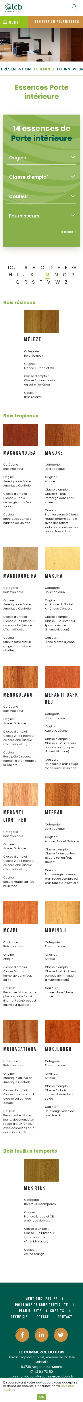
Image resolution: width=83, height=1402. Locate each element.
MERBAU (54, 812)
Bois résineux (19, 302)
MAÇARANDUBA (19, 453)
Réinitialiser (68, 232)
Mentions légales (41, 1299)
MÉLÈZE (32, 339)
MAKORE (54, 453)
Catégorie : (32, 351)
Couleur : (30, 393)
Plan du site (30, 1311)
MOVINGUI (56, 930)
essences (44, 69)
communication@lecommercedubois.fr (41, 1376)
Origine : (30, 364)
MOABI (10, 930)
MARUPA (54, 576)
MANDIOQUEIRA (20, 576)
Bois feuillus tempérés (30, 1150)
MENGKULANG (18, 695)
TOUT (13, 267)
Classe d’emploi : (36, 376)
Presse (43, 1317)
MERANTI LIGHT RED (15, 816)
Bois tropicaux (21, 415)
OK (41, 1397)
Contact (65, 1317)
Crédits (57, 1311)
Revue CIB (19, 1317)
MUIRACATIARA (20, 1049)
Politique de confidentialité (41, 1305)
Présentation (16, 69)
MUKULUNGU (58, 1049)
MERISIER (34, 1187)
